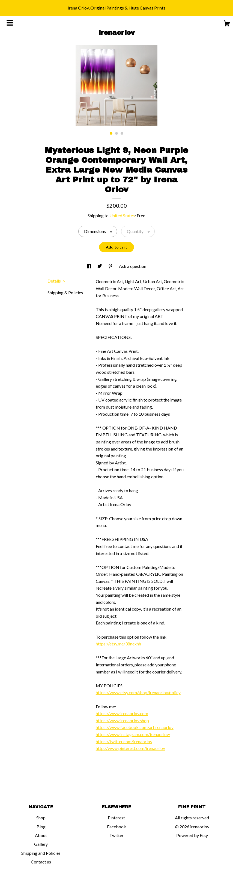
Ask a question (132, 266)
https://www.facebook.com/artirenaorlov (135, 727)
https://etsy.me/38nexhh (118, 643)
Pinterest (116, 817)
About (41, 835)
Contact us (41, 861)
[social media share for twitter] (100, 266)
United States (122, 215)
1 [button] (111, 133)
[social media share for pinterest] (110, 266)
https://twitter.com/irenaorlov (124, 741)
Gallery (41, 844)
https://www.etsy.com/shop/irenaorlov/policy (138, 692)
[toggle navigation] (10, 23)
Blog (41, 826)
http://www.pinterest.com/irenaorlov (130, 748)
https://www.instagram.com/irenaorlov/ (133, 734)
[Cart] (227, 24)
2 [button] (116, 133)
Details (56, 280)
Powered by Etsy (192, 835)
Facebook (116, 826)
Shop (41, 817)
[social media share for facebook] (89, 266)
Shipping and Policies (41, 853)
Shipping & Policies (65, 292)
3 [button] (122, 133)
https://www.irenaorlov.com (122, 713)
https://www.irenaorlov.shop (122, 720)
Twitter (116, 835)
